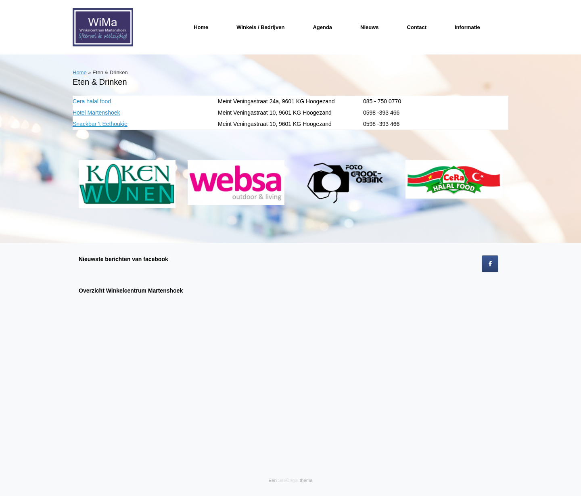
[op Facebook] (490, 263)
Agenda (322, 27)
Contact (416, 27)
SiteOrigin (288, 480)
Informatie (467, 27)
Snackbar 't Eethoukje (100, 124)
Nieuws (369, 27)
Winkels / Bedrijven (260, 27)
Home (201, 27)
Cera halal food (92, 101)
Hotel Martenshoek (96, 112)
